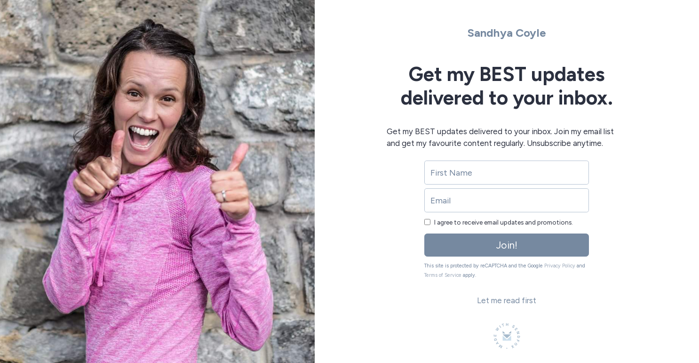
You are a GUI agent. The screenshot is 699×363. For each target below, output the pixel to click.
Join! (506, 245)
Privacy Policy (559, 266)
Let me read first (506, 300)
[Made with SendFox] (506, 336)
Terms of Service (442, 275)
